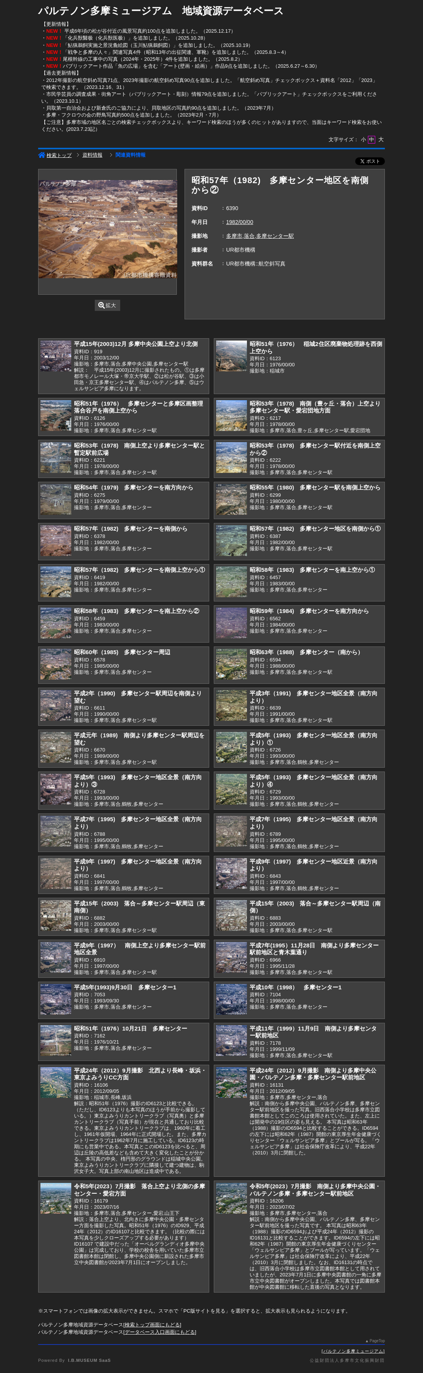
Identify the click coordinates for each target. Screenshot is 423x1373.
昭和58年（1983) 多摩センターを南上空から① (312, 569)
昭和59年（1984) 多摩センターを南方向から (309, 611)
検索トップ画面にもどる (152, 1325)
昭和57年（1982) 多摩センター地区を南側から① (315, 528)
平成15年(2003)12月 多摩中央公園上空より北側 (136, 344)
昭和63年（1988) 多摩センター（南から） (306, 652)
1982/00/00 (239, 222)
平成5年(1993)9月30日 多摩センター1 (125, 987)
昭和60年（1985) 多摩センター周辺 (122, 652)
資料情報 (92, 155)
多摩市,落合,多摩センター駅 (260, 236)
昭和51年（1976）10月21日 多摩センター (130, 1028)
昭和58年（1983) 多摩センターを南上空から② (136, 611)
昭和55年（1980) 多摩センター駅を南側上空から (315, 487)
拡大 (107, 305)
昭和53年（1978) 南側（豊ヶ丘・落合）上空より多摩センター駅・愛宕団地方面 (315, 407)
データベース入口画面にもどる (160, 1332)
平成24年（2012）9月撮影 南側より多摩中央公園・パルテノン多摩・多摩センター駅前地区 (313, 1074)
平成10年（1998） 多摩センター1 (296, 987)
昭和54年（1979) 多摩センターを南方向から (133, 487)
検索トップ (55, 155)
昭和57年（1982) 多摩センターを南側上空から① (139, 569)
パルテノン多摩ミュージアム (353, 1351)
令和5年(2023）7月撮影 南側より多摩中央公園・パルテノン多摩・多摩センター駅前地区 (315, 1190)
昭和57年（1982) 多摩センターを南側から (131, 528)
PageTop (377, 1341)
